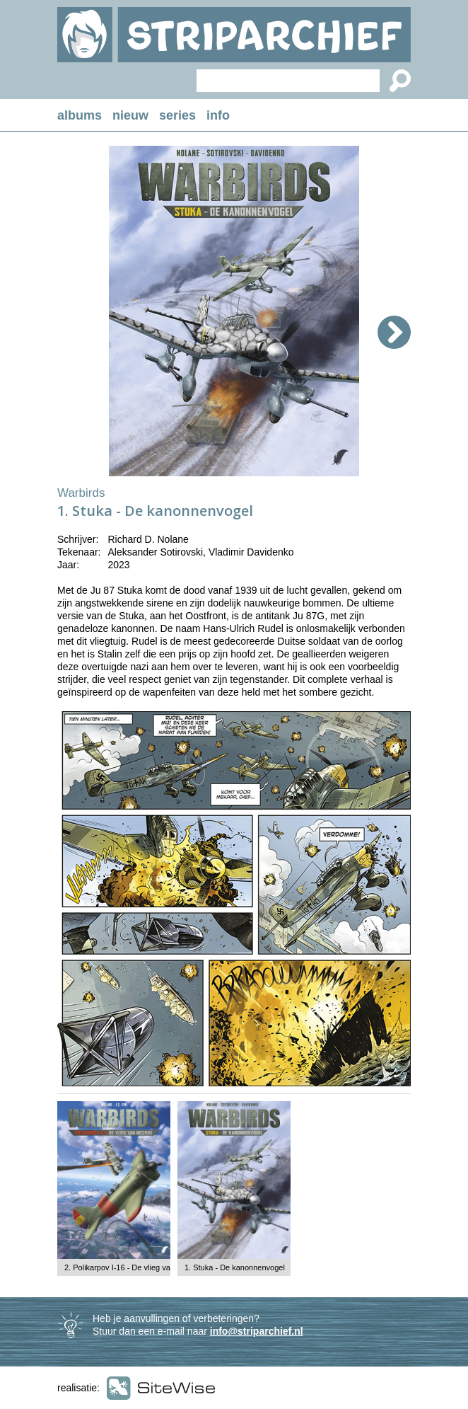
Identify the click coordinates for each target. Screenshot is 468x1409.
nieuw (130, 115)
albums (79, 115)
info (218, 115)
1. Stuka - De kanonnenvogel (235, 1267)
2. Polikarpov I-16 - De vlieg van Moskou (134, 1267)
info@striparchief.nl (256, 1331)
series (177, 115)
